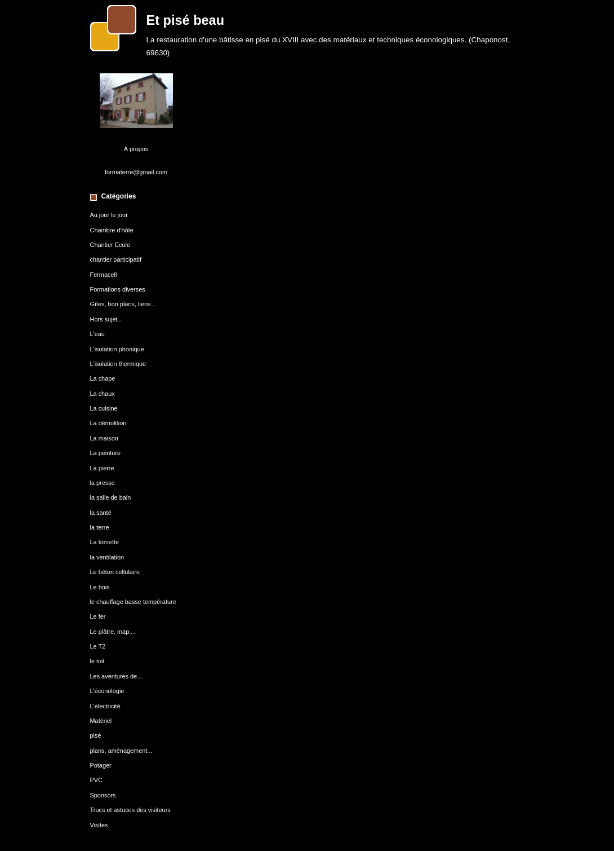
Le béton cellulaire (115, 571)
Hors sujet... (106, 319)
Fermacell (103, 274)
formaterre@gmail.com (136, 172)
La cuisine (104, 408)
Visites (99, 825)
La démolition (108, 423)
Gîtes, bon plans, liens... (123, 304)
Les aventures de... (116, 676)
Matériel (101, 720)
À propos (136, 148)
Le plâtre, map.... (113, 631)
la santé (101, 512)
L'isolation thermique (118, 363)
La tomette (104, 542)
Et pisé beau (185, 20)
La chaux (102, 393)
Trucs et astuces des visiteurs (130, 809)
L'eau (97, 333)
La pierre (102, 468)
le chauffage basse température (133, 601)
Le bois (100, 587)
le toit (97, 661)
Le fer (98, 616)
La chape (102, 378)
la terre (99, 527)
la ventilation (107, 557)
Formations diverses (117, 289)
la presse (102, 482)
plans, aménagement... (121, 750)
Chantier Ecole (110, 244)
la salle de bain (110, 497)
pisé (95, 735)
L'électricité (105, 706)
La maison (104, 438)
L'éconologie (107, 690)
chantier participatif (116, 259)
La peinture (105, 452)
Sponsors (103, 795)
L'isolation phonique (117, 349)
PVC (96, 780)
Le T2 (98, 646)
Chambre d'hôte (112, 230)
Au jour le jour (109, 214)
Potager (101, 765)
